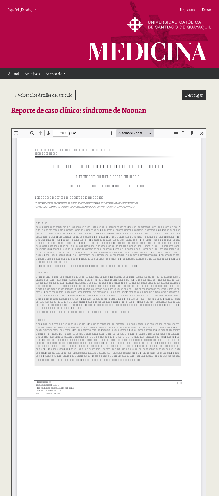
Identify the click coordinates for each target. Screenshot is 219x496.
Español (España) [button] (20, 9)
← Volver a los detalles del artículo (43, 95)
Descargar (195, 95)
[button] (55, 73)
